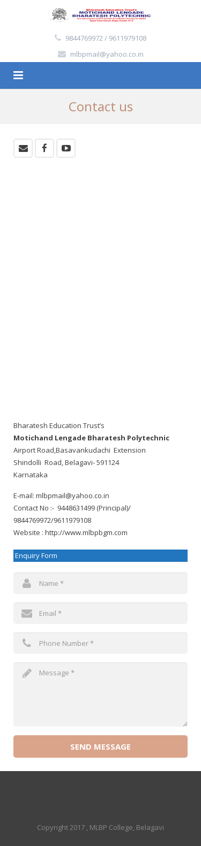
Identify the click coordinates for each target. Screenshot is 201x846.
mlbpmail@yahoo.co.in (107, 54)
